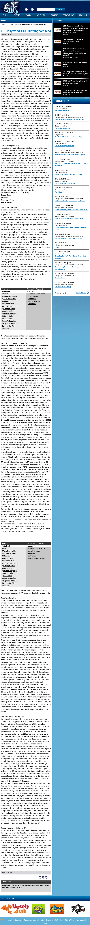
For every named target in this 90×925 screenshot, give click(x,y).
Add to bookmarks (46, 877)
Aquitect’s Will (9, 326)
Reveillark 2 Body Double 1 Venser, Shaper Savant (35, 555)
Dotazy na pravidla (61, 108)
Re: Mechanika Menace (62, 110)
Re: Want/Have (60, 278)
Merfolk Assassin (34, 301)
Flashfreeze (32, 299)
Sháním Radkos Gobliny (63, 287)
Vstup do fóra (81, 293)
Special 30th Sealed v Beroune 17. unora (68, 174)
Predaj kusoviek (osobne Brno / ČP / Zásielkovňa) (71, 210)
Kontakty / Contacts (14, 920)
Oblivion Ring (33, 296)
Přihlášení (26, 8)
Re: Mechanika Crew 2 (62, 128)
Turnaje (59, 20)
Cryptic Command (10, 323)
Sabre (45, 923)
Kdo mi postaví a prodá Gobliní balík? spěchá (70, 154)
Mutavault (7, 301)
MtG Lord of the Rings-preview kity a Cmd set (70, 201)
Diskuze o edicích (60, 144)
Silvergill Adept (9, 309)
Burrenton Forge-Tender (36, 294)
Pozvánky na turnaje (61, 172)
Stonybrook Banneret (11, 306)
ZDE (20, 887)
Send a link (40, 877)
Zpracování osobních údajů (34, 920)
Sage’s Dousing (9, 321)
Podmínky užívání (52, 920)
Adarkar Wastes (9, 299)
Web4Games (74, 920)
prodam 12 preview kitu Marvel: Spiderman (69, 119)
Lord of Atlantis (9, 311)
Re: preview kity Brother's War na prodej (68, 238)
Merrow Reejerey (10, 314)
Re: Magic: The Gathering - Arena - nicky (68, 137)
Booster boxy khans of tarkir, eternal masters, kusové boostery (70, 268)
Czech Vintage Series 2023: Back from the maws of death (71, 228)
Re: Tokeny (58, 192)
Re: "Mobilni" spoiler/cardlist (64, 146)
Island (5, 294)
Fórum (32, 8)
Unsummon (7, 319)
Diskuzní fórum (62, 101)
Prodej (57, 247)
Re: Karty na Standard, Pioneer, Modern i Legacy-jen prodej (71, 164)
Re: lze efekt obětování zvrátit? (65, 183)
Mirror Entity (8, 316)
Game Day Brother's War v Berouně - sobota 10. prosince (71, 257)
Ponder (6, 328)
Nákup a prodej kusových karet (64, 161)
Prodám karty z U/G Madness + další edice (69, 218)
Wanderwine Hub (10, 296)
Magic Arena (59, 135)
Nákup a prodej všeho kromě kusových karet (69, 117)
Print (43, 877)
